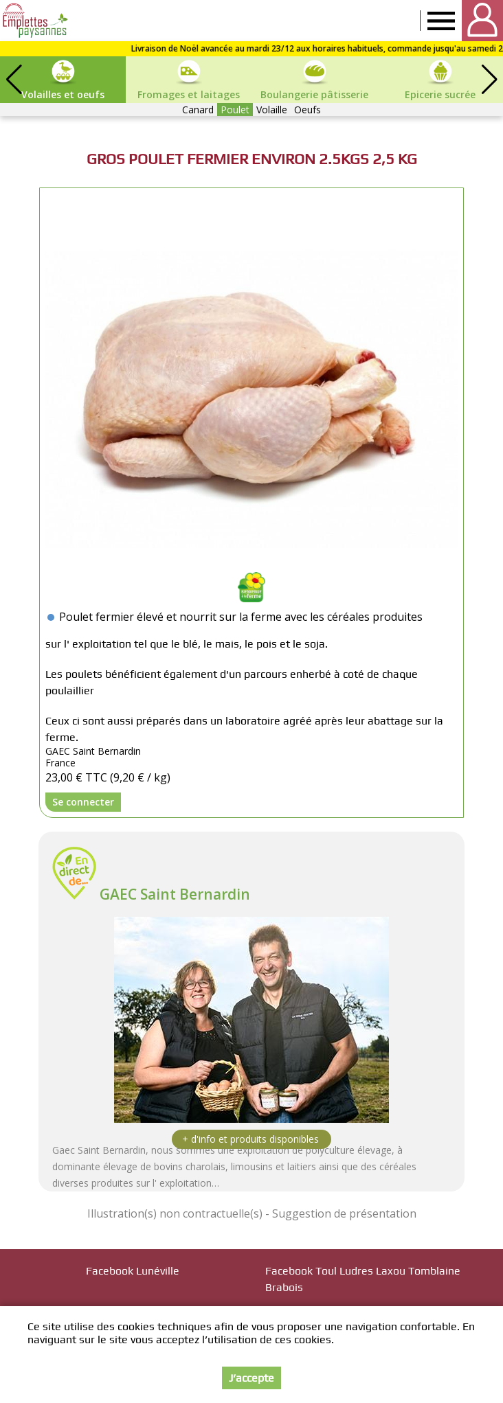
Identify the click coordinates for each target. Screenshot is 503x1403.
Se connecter (83, 801)
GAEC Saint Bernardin (175, 894)
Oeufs (307, 109)
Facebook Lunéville (132, 1270)
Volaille (271, 109)
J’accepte (251, 1377)
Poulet (235, 109)
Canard (198, 109)
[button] (489, 79)
